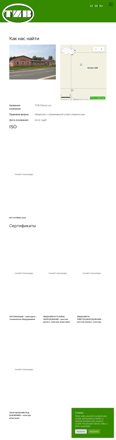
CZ (91, 6)
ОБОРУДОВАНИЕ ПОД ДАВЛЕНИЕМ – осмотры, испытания (20, 415)
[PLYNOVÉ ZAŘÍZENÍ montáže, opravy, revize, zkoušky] (58, 273)
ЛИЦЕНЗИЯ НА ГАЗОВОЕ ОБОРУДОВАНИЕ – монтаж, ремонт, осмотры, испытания (56, 319)
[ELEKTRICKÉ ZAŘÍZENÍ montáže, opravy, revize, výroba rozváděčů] (92, 273)
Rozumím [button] (94, 431)
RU (101, 6)
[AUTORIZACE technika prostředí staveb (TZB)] (24, 273)
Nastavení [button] (81, 431)
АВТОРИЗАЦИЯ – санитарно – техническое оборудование (23, 318)
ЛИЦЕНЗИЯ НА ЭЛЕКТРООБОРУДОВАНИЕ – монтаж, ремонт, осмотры (90, 319)
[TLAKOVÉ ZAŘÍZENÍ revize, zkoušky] (24, 369)
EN (96, 6)
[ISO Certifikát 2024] (24, 174)
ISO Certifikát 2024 (17, 218)
